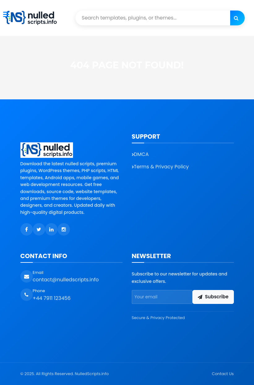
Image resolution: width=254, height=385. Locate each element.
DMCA (140, 154)
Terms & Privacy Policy (160, 166)
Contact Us (223, 373)
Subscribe (213, 296)
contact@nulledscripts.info (66, 279)
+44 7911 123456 (52, 298)
